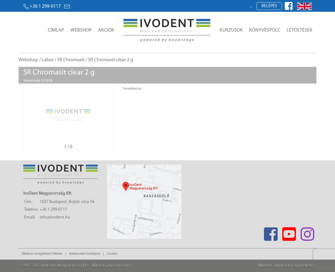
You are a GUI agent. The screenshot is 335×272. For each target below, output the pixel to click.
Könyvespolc (264, 30)
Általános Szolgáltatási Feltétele (42, 254)
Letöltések (299, 30)
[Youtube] (289, 232)
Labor (48, 60)
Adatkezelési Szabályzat (84, 254)
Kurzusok (231, 30)
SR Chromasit (70, 60)
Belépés (269, 6)
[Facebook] (270, 232)
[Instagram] (307, 232)
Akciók (106, 30)
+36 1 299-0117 (42, 6)
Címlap (56, 30)
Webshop (81, 30)
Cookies (112, 254)
